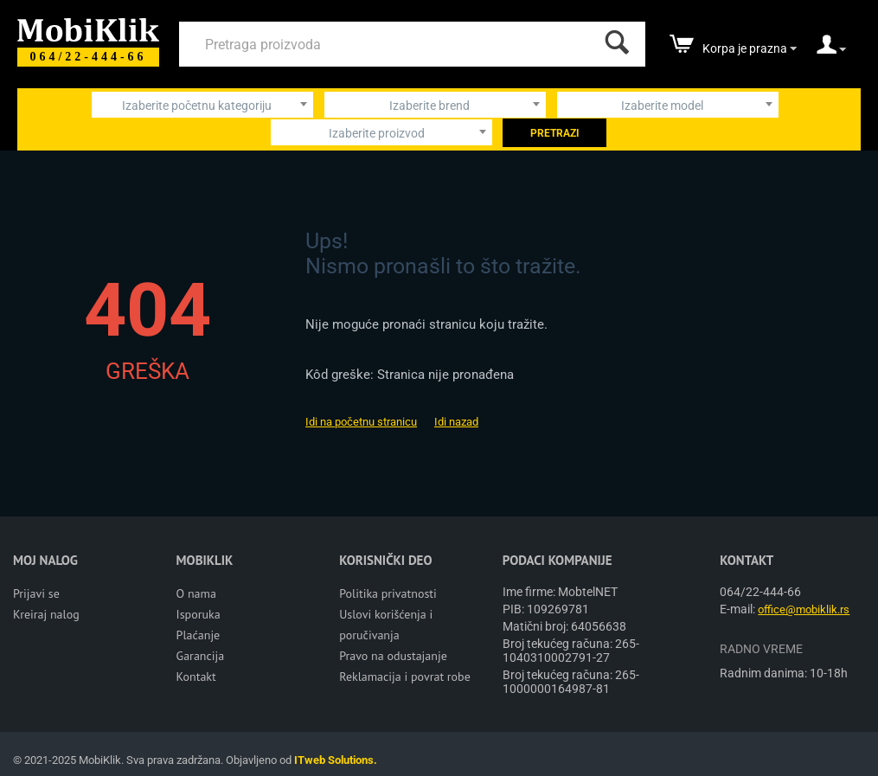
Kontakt (196, 676)
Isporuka (198, 614)
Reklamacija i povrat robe (405, 676)
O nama (196, 593)
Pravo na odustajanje (393, 656)
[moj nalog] (831, 50)
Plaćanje (198, 635)
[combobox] (202, 105)
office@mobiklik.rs (803, 609)
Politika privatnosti (388, 593)
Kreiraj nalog (46, 614)
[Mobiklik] (88, 28)
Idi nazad (456, 421)
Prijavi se (36, 593)
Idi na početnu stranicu (361, 421)
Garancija (200, 656)
